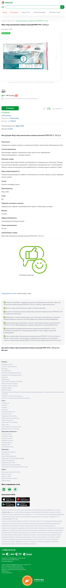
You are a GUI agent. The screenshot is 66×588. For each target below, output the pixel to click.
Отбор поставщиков (8, 460)
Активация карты (7, 436)
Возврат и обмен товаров (10, 386)
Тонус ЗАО (20, 126)
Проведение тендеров (9, 452)
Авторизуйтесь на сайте (9, 293)
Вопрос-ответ (6, 444)
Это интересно (6, 371)
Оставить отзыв (6, 414)
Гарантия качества (7, 420)
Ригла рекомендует (40, 12)
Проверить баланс (7, 440)
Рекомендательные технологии (11, 427)
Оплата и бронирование (9, 366)
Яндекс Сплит (26, 12)
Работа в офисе (6, 476)
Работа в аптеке (6, 474)
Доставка (4, 369)
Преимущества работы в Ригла (11, 472)
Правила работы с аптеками (10, 429)
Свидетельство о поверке (10, 422)
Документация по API (8, 462)
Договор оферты (7, 388)
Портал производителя (9, 456)
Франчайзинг (6, 454)
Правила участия (7, 438)
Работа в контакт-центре (9, 478)
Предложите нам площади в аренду (13, 458)
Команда (4, 407)
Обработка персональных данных (12, 396)
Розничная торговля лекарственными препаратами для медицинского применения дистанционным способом (33, 393)
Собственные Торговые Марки (11, 465)
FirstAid (10, 129)
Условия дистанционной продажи (12, 381)
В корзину (10, 108)
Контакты (5, 410)
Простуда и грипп (54, 12)
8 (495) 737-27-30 (12, 519)
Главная (4, 21)
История (4, 405)
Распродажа (14, 12)
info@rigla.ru (8, 572)
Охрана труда (6, 480)
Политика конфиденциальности (12, 373)
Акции (5, 12)
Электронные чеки (7, 447)
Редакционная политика (9, 416)
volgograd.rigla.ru (6, 512)
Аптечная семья (7, 434)
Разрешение (5, 379)
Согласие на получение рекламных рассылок (16, 398)
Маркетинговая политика (10, 383)
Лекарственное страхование (10, 418)
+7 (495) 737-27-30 (8, 550)
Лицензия (5, 377)
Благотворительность (8, 412)
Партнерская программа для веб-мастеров (15, 467)
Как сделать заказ (7, 364)
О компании (5, 403)
